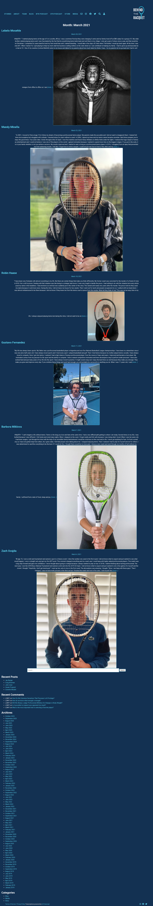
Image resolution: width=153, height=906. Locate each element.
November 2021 (10, 811)
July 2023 (8, 772)
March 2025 (9, 732)
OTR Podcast (56, 14)
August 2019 (9, 871)
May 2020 (8, 850)
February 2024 (10, 755)
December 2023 (10, 760)
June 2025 (8, 725)
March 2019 (9, 883)
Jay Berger (9, 680)
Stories (7, 14)
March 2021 (9, 827)
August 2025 (9, 721)
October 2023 (10, 765)
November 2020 (10, 837)
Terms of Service (10, 904)
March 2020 (9, 855)
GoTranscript (46, 904)
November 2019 (10, 864)
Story (7, 901)
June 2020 (8, 848)
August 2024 (9, 744)
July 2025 (8, 723)
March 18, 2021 (76, 276)
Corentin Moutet (10, 689)
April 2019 (8, 880)
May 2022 (8, 802)
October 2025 (10, 716)
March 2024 (9, 753)
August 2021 (9, 818)
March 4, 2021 (76, 554)
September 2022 (11, 793)
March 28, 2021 (76, 34)
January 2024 (9, 758)
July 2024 (8, 746)
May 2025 (8, 728)
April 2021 (8, 825)
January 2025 (9, 735)
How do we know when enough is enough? (26, 700)
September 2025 (11, 718)
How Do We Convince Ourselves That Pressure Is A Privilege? (33, 698)
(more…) (50, 87)
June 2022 (8, 799)
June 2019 (8, 876)
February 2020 (10, 857)
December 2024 (10, 737)
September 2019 (11, 869)
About (16, 14)
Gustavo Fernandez (13, 342)
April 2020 (8, 853)
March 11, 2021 (76, 346)
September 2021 (11, 816)
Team (24, 14)
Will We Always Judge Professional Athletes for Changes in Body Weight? (37, 703)
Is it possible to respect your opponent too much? (29, 705)
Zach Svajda (8, 550)
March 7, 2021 (76, 430)
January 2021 (9, 832)
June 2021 (8, 820)
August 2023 (9, 769)
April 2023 (8, 779)
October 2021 (10, 813)
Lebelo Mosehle (11, 30)
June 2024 (8, 749)
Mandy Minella (10, 127)
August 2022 (9, 795)
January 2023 (9, 786)
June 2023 (8, 774)
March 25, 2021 (76, 130)
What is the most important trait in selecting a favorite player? (33, 707)
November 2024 (10, 739)
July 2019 (8, 874)
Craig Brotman (10, 683)
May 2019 (8, 878)
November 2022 (10, 788)
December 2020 (10, 834)
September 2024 (11, 742)
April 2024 (8, 751)
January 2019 (9, 887)
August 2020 (9, 843)
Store (67, 14)
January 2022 (9, 806)
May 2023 (8, 776)
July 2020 (8, 846)
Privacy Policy (21, 904)
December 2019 (10, 862)
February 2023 (10, 783)
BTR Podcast (42, 14)
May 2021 (8, 823)
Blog (31, 14)
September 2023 (11, 767)
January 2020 (9, 860)
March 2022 (9, 804)
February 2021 (10, 830)
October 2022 (10, 790)
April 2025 (8, 730)
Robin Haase (9, 273)
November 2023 (10, 762)
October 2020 (10, 839)
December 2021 (10, 809)
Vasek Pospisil (10, 687)
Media (75, 14)
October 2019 (10, 867)
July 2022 (8, 797)
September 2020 (11, 841)
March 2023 (9, 781)
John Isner (8, 685)
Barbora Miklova (11, 426)
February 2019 (10, 885)
